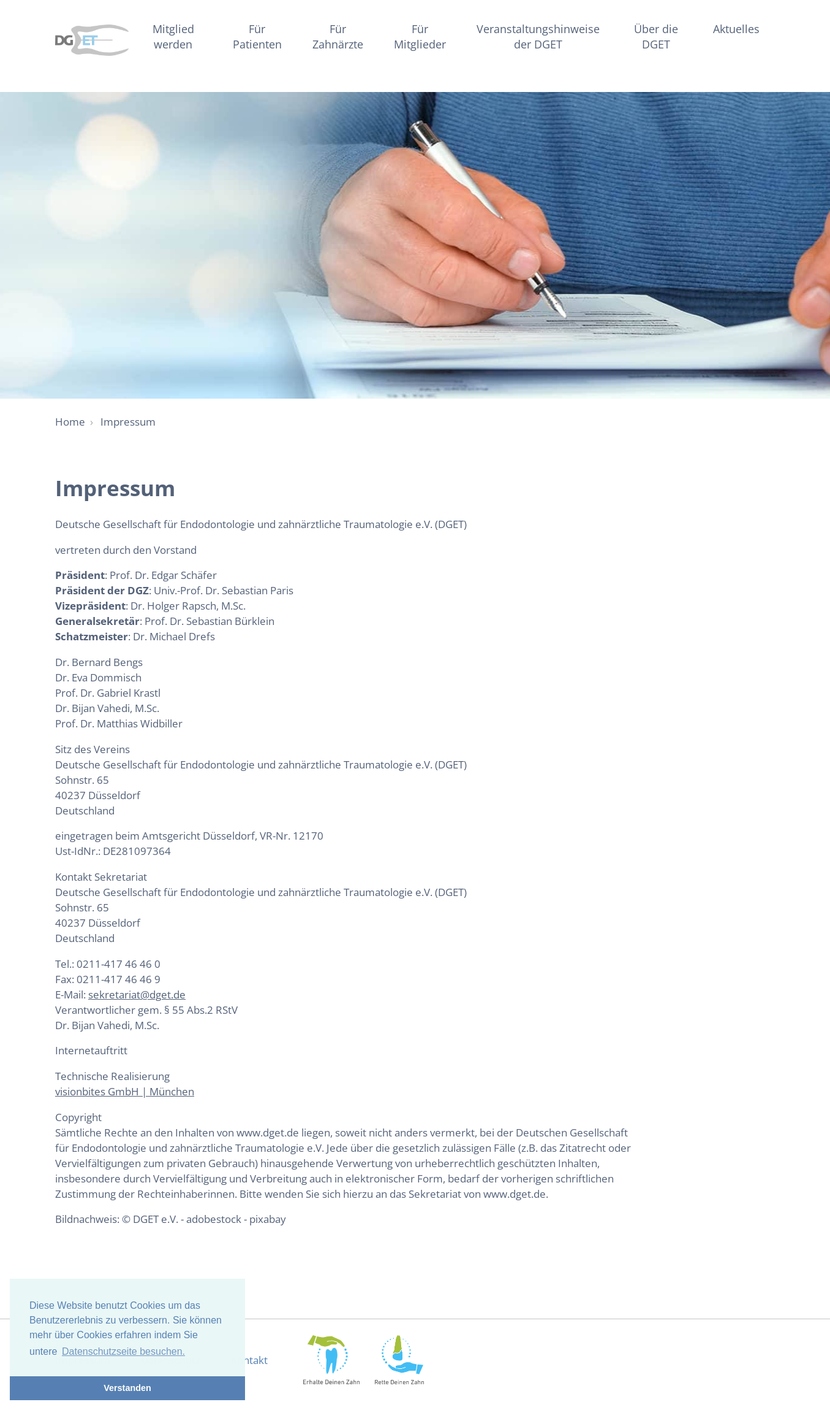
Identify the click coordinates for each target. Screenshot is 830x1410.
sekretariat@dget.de (137, 994)
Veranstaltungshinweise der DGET (538, 36)
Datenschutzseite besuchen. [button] (123, 1351)
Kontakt (249, 1360)
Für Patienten (257, 36)
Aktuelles (736, 28)
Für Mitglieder (420, 36)
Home (70, 422)
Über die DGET (656, 36)
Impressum (128, 422)
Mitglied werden (173, 36)
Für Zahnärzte (337, 36)
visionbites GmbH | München (124, 1091)
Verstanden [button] (127, 1388)
